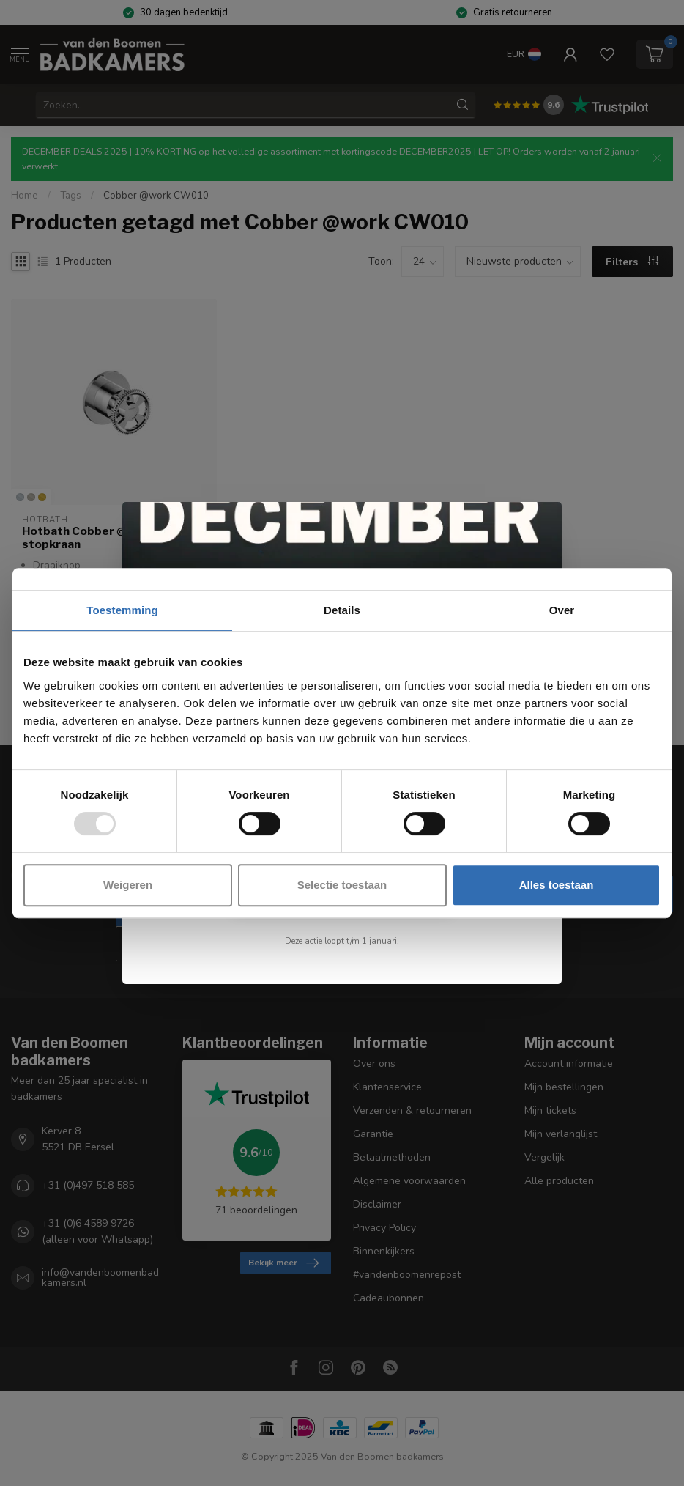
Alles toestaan (556, 885)
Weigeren (127, 885)
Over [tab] (562, 610)
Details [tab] (342, 610)
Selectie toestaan (342, 885)
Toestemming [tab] (122, 610)
